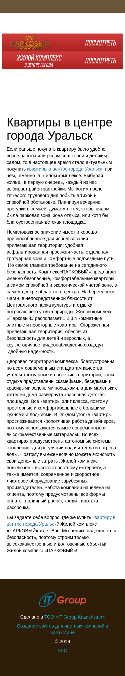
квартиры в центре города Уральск (64, 169)
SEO (63, 650)
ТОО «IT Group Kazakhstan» (74, 617)
